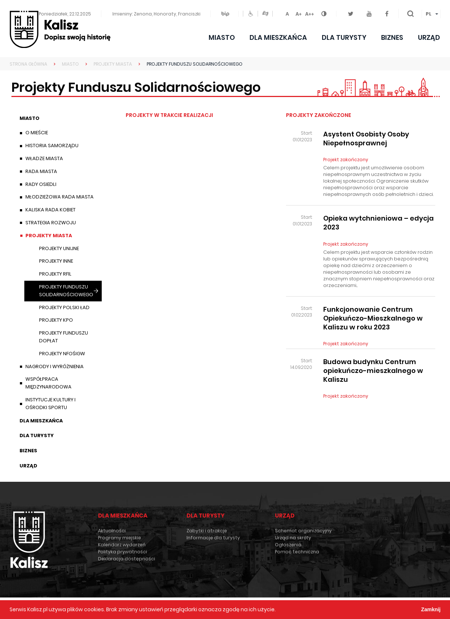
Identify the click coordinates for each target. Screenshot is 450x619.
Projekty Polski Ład (64, 307)
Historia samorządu (52, 145)
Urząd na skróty (293, 538)
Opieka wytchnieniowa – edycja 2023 (378, 223)
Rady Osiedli (40, 184)
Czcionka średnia (298, 12)
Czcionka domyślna (287, 12)
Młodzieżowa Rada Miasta (59, 196)
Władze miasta (44, 158)
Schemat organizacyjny (303, 531)
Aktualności (112, 531)
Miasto (222, 37)
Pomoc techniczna (297, 552)
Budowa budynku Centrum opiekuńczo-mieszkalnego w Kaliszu (373, 370)
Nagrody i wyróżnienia (54, 366)
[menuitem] (431, 14)
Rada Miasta (41, 171)
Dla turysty (344, 37)
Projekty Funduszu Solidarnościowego (66, 290)
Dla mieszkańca (278, 37)
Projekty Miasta (48, 235)
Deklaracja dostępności (126, 559)
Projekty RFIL (55, 273)
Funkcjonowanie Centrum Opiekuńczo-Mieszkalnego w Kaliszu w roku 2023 (373, 318)
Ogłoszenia (288, 545)
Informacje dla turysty (213, 538)
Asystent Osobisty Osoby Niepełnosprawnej (366, 139)
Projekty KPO (56, 320)
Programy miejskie (119, 538)
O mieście (36, 132)
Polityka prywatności (122, 552)
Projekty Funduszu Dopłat (63, 336)
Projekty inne (56, 260)
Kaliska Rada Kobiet (50, 209)
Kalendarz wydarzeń (122, 545)
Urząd (429, 37)
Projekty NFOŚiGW (62, 353)
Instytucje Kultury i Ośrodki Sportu (50, 403)
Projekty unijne (59, 248)
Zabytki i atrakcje (206, 531)
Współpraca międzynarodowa (48, 383)
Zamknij (431, 609)
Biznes (392, 37)
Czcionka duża (310, 12)
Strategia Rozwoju (50, 222)
